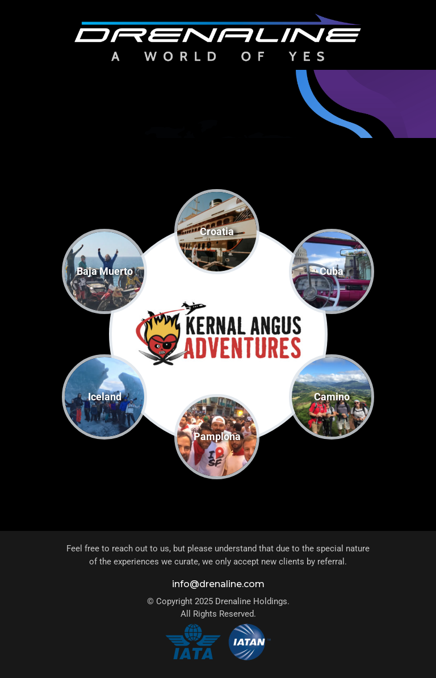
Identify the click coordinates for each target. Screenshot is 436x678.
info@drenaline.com (218, 584)
